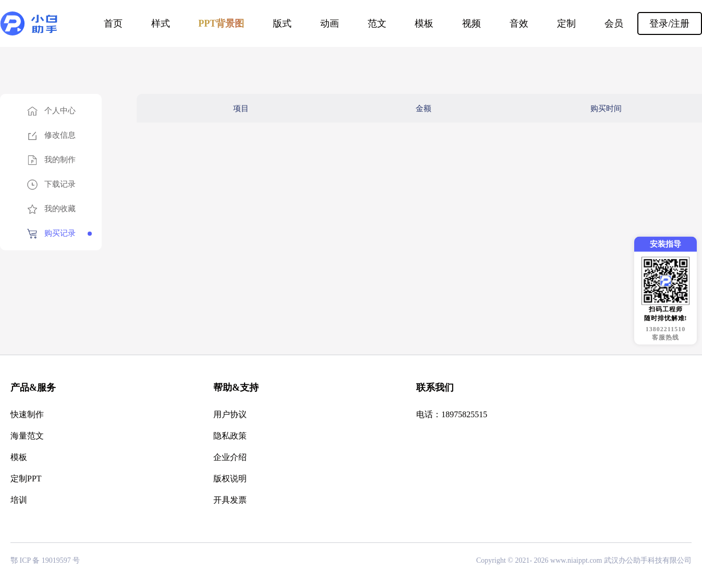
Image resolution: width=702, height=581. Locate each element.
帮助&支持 (236, 387)
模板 (424, 23)
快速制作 (27, 414)
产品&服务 (33, 387)
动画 (329, 23)
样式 (160, 23)
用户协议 (230, 414)
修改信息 (60, 135)
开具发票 (230, 499)
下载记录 (60, 184)
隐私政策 (230, 435)
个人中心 (60, 110)
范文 (377, 23)
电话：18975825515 (451, 414)
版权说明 (230, 478)
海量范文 (27, 435)
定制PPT (26, 478)
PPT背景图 (221, 23)
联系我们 (435, 387)
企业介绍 (230, 457)
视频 (471, 23)
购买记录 (60, 233)
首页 (113, 23)
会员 (613, 23)
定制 (566, 23)
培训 (18, 499)
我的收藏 (60, 208)
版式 (282, 23)
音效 (519, 23)
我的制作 (60, 159)
